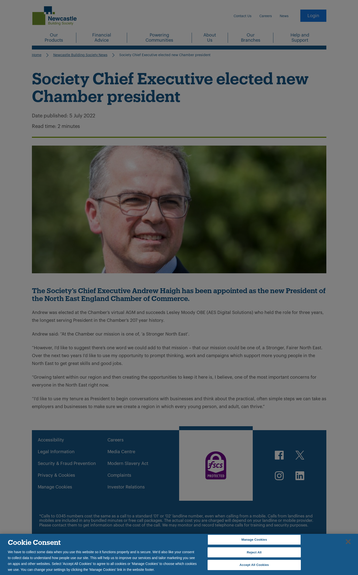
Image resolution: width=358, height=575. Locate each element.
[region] (179, 554)
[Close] (348, 541)
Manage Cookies (254, 539)
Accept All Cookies (254, 565)
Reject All (254, 552)
